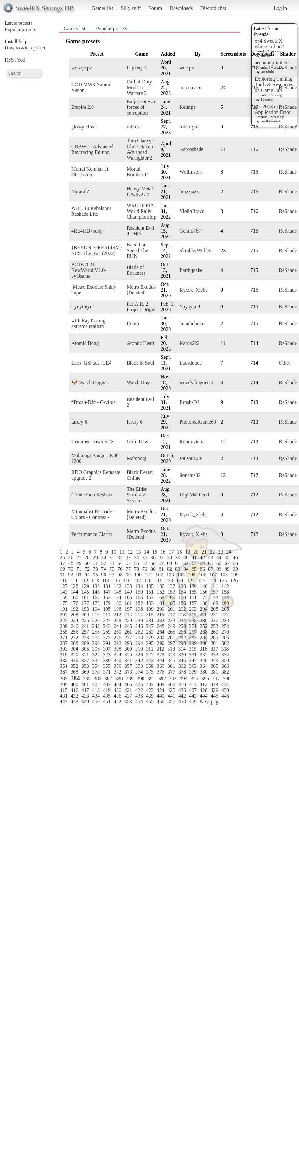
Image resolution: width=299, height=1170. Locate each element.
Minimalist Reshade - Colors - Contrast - (93, 514)
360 (160, 666)
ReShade (288, 67)
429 (214, 690)
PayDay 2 (137, 67)
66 (218, 563)
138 (182, 586)
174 (225, 597)
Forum (155, 8)
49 (78, 563)
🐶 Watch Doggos (90, 382)
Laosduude (191, 362)
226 (96, 620)
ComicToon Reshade (92, 494)
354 (96, 666)
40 (185, 557)
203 (193, 609)
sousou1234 (192, 458)
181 (128, 603)
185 (171, 603)
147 (107, 592)
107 (213, 574)
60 (169, 563)
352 (74, 666)
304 (74, 649)
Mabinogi (136, 458)
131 (107, 586)
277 (128, 637)
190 (225, 603)
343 (150, 660)
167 (150, 597)
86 (202, 569)
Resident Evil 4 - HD (140, 230)
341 (128, 660)
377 (171, 671)
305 (85, 649)
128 (74, 586)
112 (84, 580)
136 (160, 586)
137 (171, 586)
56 (136, 563)
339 (107, 660)
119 (158, 580)
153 (171, 592)
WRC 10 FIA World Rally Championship (141, 211)
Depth (133, 323)
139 (193, 586)
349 (214, 660)
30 (103, 557)
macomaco (190, 87)
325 (128, 654)
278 (139, 637)
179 (107, 603)
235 (193, 620)
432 (74, 696)
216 (160, 614)
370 (96, 671)
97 (111, 574)
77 (128, 569)
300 (203, 643)
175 (63, 603)
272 (74, 637)
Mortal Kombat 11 (138, 171)
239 (63, 626)
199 (150, 609)
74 (103, 569)
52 (103, 563)
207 (63, 614)
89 (227, 569)
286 (225, 637)
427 (193, 690)
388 (119, 678)
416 (74, 690)
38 (169, 557)
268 (203, 631)
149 (128, 592)
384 (75, 678)
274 (96, 637)
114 (105, 580)
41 (194, 557)
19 (187, 552)
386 (97, 678)
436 (117, 696)
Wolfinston (191, 171)
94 (87, 574)
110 (63, 580)
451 (107, 701)
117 (137, 580)
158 (225, 592)
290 (96, 643)
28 (87, 557)
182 (139, 603)
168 (160, 597)
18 (179, 552)
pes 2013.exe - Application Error (272, 109)
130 (96, 586)
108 (224, 574)
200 (160, 609)
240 (74, 626)
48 (70, 563)
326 (139, 654)
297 (171, 643)
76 (120, 569)
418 (96, 690)
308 (117, 649)
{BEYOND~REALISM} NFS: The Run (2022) (96, 250)
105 (191, 574)
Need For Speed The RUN (137, 250)
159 (63, 597)
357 (128, 666)
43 (210, 557)
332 (203, 654)
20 (195, 552)
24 (228, 552)
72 (87, 569)
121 (180, 580)
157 (214, 592)
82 (169, 569)
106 (202, 574)
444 (203, 696)
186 (182, 603)
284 (203, 637)
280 (160, 637)
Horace (267, 99)
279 (150, 637)
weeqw (187, 67)
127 (63, 586)
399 (63, 684)
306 (96, 649)
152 (160, 592)
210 (96, 614)
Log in (280, 8)
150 (139, 592)
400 (74, 684)
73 (95, 569)
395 (194, 678)
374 (139, 671)
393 (173, 678)
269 (214, 631)
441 (171, 696)
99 (128, 574)
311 (149, 649)
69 (62, 569)
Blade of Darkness (136, 270)
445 (214, 696)
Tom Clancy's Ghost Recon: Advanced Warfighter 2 (141, 149)
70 (70, 569)
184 (160, 603)
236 (203, 620)
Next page (210, 701)
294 (139, 643)
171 (193, 597)
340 (117, 660)
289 (85, 643)
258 (96, 631)
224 (74, 620)
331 (193, 654)
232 (160, 620)
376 (160, 671)
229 (128, 620)
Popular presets (20, 29)
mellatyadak (271, 121)
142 (225, 586)
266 (182, 631)
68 (235, 563)
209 (85, 614)
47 (62, 563)
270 (225, 631)
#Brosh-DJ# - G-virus (93, 402)
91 (62, 574)
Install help (16, 41)
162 (96, 597)
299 (193, 643)
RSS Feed (15, 59)
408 (160, 684)
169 (171, 597)
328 (160, 654)
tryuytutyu (81, 306)
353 (85, 666)
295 (150, 643)
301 (214, 643)
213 (128, 614)
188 (203, 603)
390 (140, 678)
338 (96, 660)
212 (117, 614)
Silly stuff (131, 8)
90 (235, 569)
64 (202, 563)
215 (149, 614)
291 (107, 643)
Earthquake (191, 270)
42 (202, 557)
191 (63, 609)
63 (194, 563)
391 (151, 678)
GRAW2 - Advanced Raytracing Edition (92, 149)
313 (171, 649)
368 (74, 671)
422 (139, 690)
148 (117, 592)
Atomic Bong (85, 343)
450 (96, 701)
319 (63, 654)
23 (220, 552)
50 (87, 563)
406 (139, 684)
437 (128, 696)
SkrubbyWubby (196, 250)
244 (117, 626)
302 (225, 643)
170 (182, 597)
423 (150, 690)
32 (120, 557)
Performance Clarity (91, 534)
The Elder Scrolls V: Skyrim (137, 494)
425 (171, 690)
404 (117, 684)
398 (227, 678)
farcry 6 (79, 421)
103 (170, 574)
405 (128, 684)
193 (85, 609)
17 (171, 552)
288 (74, 643)
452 (117, 701)
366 (225, 666)
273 (85, 637)
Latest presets (19, 23)
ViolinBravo (192, 211)
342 (139, 660)
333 (214, 654)
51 (95, 563)
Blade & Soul (140, 362)
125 (223, 580)
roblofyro (189, 126)
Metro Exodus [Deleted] (141, 289)
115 (116, 580)
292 (117, 643)
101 (148, 574)
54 (120, 563)
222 (225, 614)
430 (225, 690)
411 (192, 684)
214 (139, 614)
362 (182, 666)
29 (95, 557)
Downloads (181, 8)
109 (235, 574)
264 (160, 631)
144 (74, 592)
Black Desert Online (140, 475)
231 (150, 620)
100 (138, 574)
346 (182, 660)
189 (214, 603)
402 (96, 684)
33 (128, 557)
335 (63, 660)
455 (150, 701)
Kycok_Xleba (194, 289)
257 (85, 631)
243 (107, 626)
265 (171, 631)
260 (117, 631)
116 (126, 580)
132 (117, 586)
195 (107, 609)
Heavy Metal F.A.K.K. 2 (140, 191)
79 (144, 569)
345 (171, 660)
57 (144, 563)
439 (150, 696)
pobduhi (267, 71)
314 (182, 649)
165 (128, 597)
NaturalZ (80, 191)
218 (182, 614)
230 (139, 620)
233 (171, 620)
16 (162, 552)
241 (85, 626)
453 (128, 701)
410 (182, 684)
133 (128, 586)
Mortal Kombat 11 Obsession (90, 171)
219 (192, 614)
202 (182, 609)
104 (181, 574)
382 (225, 671)
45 (227, 557)
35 (144, 557)
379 (193, 671)
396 (205, 678)
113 (95, 580)
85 (194, 569)
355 (107, 666)
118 (148, 580)
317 (214, 649)
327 (150, 654)
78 (136, 569)
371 (107, 671)
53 (111, 563)
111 (74, 580)
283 (193, 637)
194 (96, 609)
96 (103, 574)
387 (108, 678)
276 (117, 637)
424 (160, 690)
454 (139, 701)
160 (74, 597)
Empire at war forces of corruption (141, 107)
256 (74, 631)
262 (139, 631)
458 (182, 701)
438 (139, 696)
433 (85, 696)
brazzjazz (189, 191)
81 (161, 569)
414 (225, 684)
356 (117, 666)
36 (153, 557)
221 (214, 614)
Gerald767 (190, 230)
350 (225, 660)
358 (139, 666)
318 (225, 649)
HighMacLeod (194, 494)
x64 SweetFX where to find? (269, 43)
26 (70, 557)
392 (162, 678)
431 (63, 696)
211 (106, 614)
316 (203, 649)
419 (107, 690)
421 (128, 690)
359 (150, 666)
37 (161, 557)
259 (107, 631)
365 (214, 666)
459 (193, 701)
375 (150, 671)
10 (113, 552)
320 (74, 654)
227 (107, 620)
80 (153, 569)
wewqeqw (81, 67)
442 (182, 696)
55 (128, 563)
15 (154, 552)
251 (193, 626)
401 (85, 684)
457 (171, 701)
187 (193, 603)
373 (128, 671)
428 (203, 690)
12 (129, 552)
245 (128, 626)
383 (63, 678)
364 (203, 666)
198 (139, 609)
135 (150, 586)
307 (107, 649)
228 (117, 620)
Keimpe (188, 107)
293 (128, 643)
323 (107, 654)
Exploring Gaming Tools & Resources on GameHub (274, 84)
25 (62, 557)
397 (216, 678)
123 (201, 580)
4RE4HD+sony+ (88, 230)
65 (210, 563)
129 (85, 586)
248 (160, 626)
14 (146, 552)
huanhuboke (192, 323)
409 (171, 684)
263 (150, 631)
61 (177, 563)
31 (111, 557)
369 (85, 671)
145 (85, 592)
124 (212, 580)
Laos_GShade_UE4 (91, 362)
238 (225, 620)
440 (160, 696)
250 (182, 626)
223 (63, 620)
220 (203, 614)
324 (117, 654)
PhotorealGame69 (198, 421)
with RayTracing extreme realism (88, 323)
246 (139, 626)
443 (193, 696)
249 (171, 626)
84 (185, 569)
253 (214, 626)
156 (203, 592)
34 (136, 557)
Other (284, 362)
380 (203, 671)
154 (182, 592)
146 (96, 592)
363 (193, 666)
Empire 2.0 (82, 107)
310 (139, 649)
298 (182, 643)
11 (121, 552)
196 (117, 609)
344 (160, 660)
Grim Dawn (139, 441)
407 (150, 684)
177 (85, 603)
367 (63, 671)
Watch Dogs (139, 382)
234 (182, 620)
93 (78, 574)
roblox (133, 126)
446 (225, 696)
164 (117, 597)
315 (192, 649)
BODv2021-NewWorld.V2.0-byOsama (88, 270)
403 (107, 684)
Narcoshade (192, 149)
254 (225, 626)
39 (177, 557)
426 (182, 690)
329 (171, 654)
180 (117, 603)
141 (214, 586)
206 (225, 609)
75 (111, 569)
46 (235, 557)
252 (203, 626)
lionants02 (190, 475)
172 (203, 597)
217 (171, 614)
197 (128, 609)
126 (234, 580)
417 (85, 690)
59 (161, 563)
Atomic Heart (141, 343)
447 (63, 701)
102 (159, 574)
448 (74, 701)
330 (182, 654)
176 (74, 603)
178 (96, 603)
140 (203, 586)
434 (96, 696)
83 (177, 569)
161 (85, 597)
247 (150, 626)
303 (63, 649)
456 (160, 701)
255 (63, 631)
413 (214, 684)
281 (171, 637)
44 (218, 557)
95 (95, 574)
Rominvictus (193, 441)
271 (63, 637)
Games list (102, 8)
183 (150, 603)
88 (218, 569)
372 (117, 671)
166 (139, 597)
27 (78, 557)
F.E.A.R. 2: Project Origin (141, 306)
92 (70, 574)
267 (193, 631)
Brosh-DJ (189, 402)
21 (204, 552)
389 (130, 678)
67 (227, 563)
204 (203, 609)
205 (214, 609)
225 (85, 620)
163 (107, 597)
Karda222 (190, 343)
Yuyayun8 (190, 306)
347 (193, 660)
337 (85, 660)
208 (74, 614)
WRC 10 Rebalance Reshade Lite (91, 211)
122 (190, 580)
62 (185, 563)
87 (210, 569)
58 (153, 563)
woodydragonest (196, 382)
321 (85, 654)
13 (138, 552)
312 (160, 649)
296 (160, 643)
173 (214, 597)
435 (107, 696)
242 (96, 626)
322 (96, 654)
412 (203, 684)
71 (78, 569)
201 (171, 609)
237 (214, 620)
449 (85, 701)
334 (225, 654)
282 (182, 637)
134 (139, 586)
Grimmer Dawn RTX (92, 441)
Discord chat (213, 8)
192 (74, 609)
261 (128, 631)
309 (128, 649)
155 (193, 592)
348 (203, 660)
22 (212, 552)
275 (107, 637)
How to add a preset (25, 47)
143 (63, 592)
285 (214, 637)
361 (171, 666)
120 (169, 580)
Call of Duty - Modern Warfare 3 (141, 87)
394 (184, 678)
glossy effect (84, 126)
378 (182, 671)
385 (87, 678)
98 (120, 574)
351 (63, 666)
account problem (272, 62)
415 (63, 690)
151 (150, 592)
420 (117, 690)
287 (63, 643)
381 (214, 671)
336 (74, 660)
